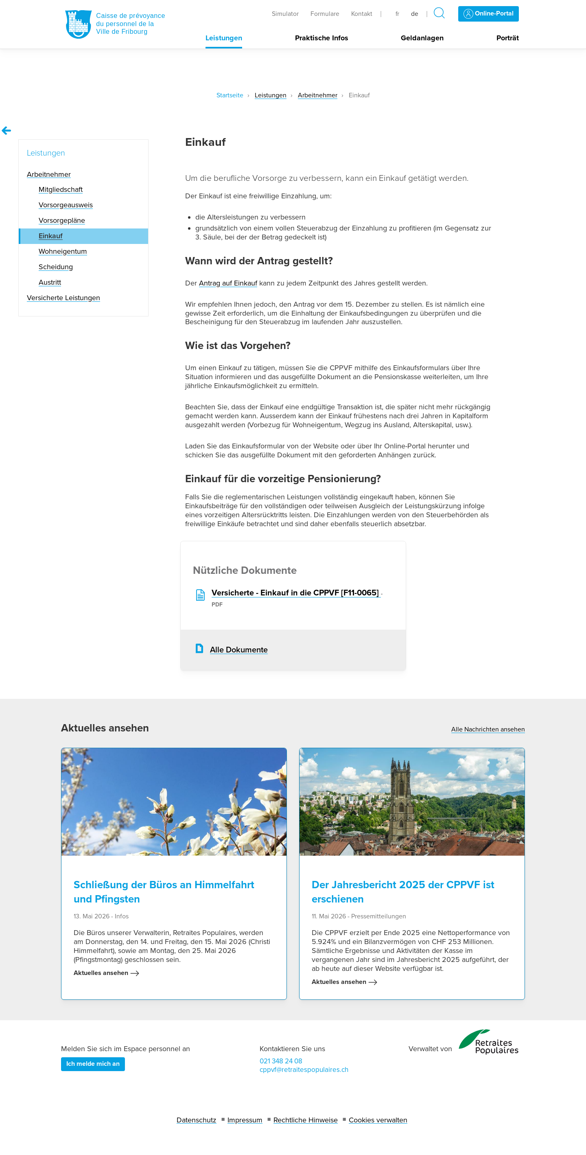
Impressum (244, 1119)
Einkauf (51, 235)
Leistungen (224, 38)
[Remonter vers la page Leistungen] (6, 130)
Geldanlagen (422, 38)
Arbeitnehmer (317, 95)
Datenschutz (196, 1119)
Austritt (50, 282)
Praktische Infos (321, 38)
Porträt (507, 38)
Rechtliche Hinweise (305, 1119)
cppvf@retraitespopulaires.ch (304, 1069)
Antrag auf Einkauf (228, 283)
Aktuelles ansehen (107, 973)
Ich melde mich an (93, 1064)
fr (397, 14)
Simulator (285, 14)
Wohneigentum (63, 251)
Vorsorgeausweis (66, 204)
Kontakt (361, 14)
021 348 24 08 (281, 1061)
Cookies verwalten (378, 1119)
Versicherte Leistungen (63, 297)
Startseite (229, 95)
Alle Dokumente (239, 650)
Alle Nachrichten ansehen (488, 729)
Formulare (324, 14)
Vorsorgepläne (62, 220)
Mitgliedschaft (61, 189)
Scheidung (56, 266)
